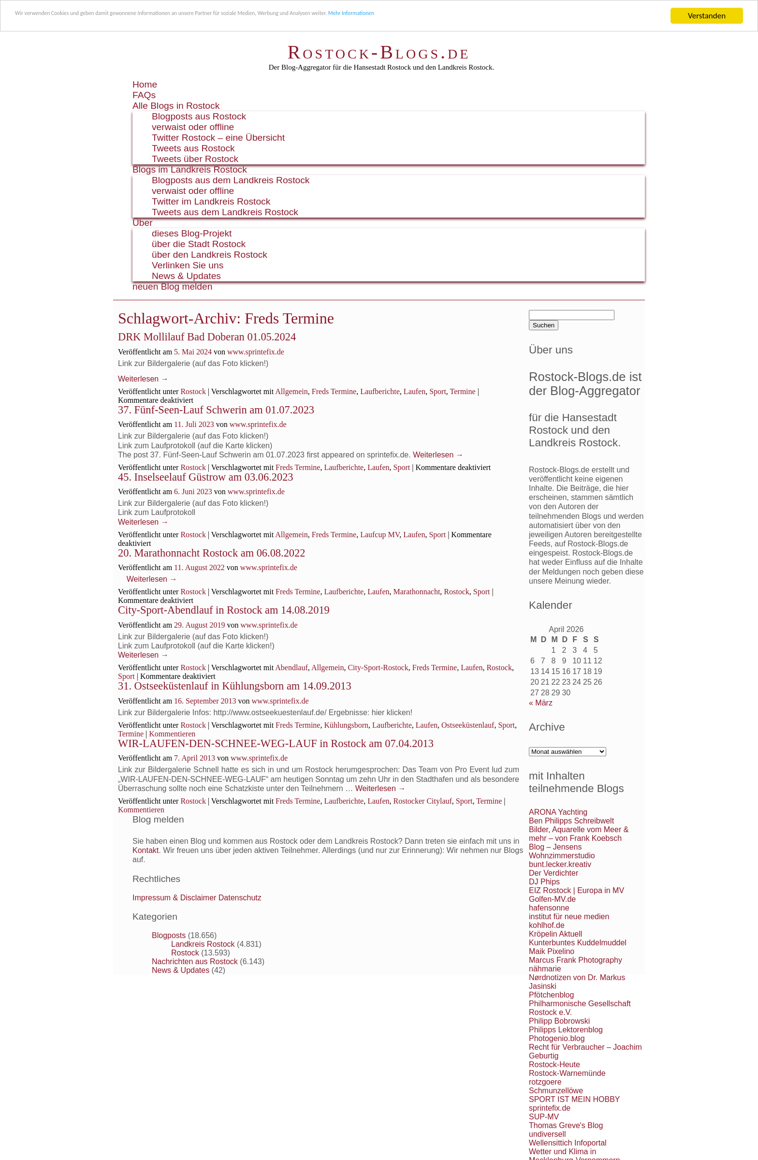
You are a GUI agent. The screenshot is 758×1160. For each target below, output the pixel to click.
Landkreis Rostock (203, 944)
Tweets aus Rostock (193, 148)
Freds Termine (334, 391)
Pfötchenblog (551, 995)
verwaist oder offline (193, 127)
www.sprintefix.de (255, 352)
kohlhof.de (547, 925)
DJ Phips (544, 882)
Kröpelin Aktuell (555, 934)
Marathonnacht (417, 591)
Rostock (192, 391)
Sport (437, 391)
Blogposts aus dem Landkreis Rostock (230, 180)
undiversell (547, 1134)
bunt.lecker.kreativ (560, 864)
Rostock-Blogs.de (379, 52)
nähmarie (545, 969)
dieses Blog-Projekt (192, 233)
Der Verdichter (553, 873)
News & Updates (186, 276)
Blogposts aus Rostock (199, 116)
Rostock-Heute (554, 1064)
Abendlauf (291, 667)
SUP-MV (544, 1117)
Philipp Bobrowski (559, 1021)
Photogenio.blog (557, 1038)
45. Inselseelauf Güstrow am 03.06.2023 (205, 477)
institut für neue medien (569, 916)
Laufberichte (380, 391)
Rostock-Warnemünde (567, 1073)
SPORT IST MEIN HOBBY (574, 1099)
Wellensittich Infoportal (568, 1143)
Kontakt (145, 850)
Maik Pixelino (551, 951)
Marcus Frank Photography (575, 960)
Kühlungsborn (346, 725)
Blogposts (169, 935)
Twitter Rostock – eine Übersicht (218, 137)
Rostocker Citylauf (423, 801)
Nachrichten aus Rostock (195, 961)
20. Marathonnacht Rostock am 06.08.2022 (211, 553)
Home (144, 84)
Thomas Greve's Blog (566, 1125)
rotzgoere (545, 1082)
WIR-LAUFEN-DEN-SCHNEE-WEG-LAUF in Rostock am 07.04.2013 (276, 743)
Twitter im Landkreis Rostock (211, 201)
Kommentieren (172, 734)
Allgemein (291, 391)
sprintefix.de (549, 1108)
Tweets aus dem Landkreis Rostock (225, 212)
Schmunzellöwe (556, 1091)
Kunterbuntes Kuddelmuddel (578, 943)
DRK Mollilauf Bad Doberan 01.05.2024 (207, 337)
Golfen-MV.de (552, 899)
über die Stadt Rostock (199, 244)
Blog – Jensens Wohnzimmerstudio (562, 851)
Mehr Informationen (511, 16)
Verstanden (707, 16)
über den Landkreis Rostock (209, 255)
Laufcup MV (379, 534)
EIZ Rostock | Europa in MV (576, 890)
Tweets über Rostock (195, 159)
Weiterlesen (143, 379)
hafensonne (549, 908)
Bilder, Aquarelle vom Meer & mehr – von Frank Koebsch (578, 833)
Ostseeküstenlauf (467, 725)
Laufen (414, 391)
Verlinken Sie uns (187, 265)
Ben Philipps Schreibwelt (571, 821)
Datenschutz (240, 898)
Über (142, 223)
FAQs (144, 95)
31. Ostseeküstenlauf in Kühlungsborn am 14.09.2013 (234, 686)
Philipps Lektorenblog (566, 1030)
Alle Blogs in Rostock (175, 106)
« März (541, 703)
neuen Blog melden (172, 286)
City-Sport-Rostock (378, 667)
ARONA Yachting (558, 812)
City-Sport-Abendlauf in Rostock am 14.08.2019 (224, 610)
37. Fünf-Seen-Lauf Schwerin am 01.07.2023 (216, 410)
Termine (463, 391)
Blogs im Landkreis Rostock (189, 169)
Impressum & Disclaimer (174, 898)
